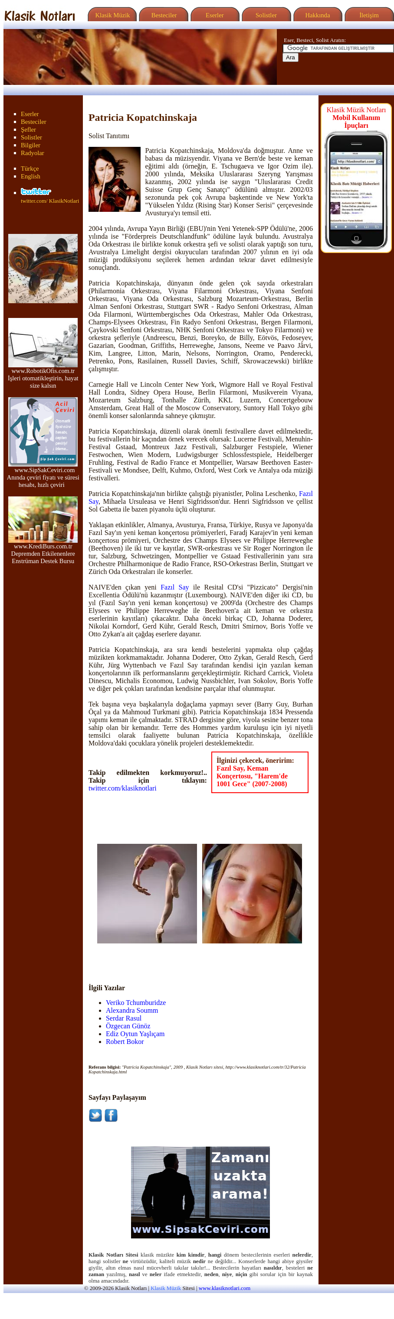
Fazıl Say (175, 587)
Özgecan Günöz (128, 1026)
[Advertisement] (148, 956)
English (30, 176)
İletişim (368, 15)
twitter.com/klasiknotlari (123, 788)
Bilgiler (30, 145)
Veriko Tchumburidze (136, 1002)
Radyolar (32, 152)
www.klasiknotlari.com (224, 1288)
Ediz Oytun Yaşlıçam (135, 1033)
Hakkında (317, 15)
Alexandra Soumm (132, 1010)
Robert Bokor (125, 1041)
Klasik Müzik (111, 15)
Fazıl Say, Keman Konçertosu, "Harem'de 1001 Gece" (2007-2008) (252, 776)
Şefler (28, 129)
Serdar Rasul (123, 1018)
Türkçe (30, 168)
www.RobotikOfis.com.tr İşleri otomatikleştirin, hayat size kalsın (43, 375)
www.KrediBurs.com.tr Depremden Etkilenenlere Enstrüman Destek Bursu (43, 550)
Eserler (213, 15)
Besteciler (162, 15)
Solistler (265, 15)
